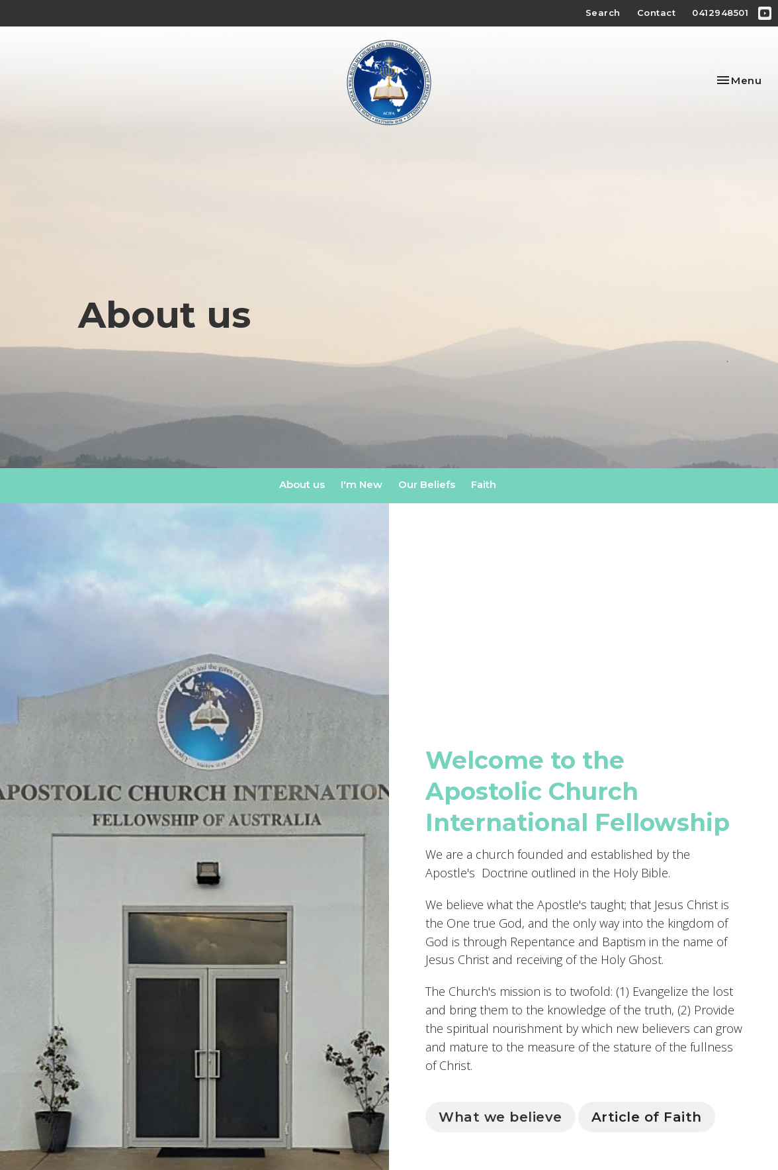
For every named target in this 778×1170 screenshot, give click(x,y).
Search (603, 12)
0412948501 (720, 12)
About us (302, 484)
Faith (483, 484)
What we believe (500, 1117)
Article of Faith (646, 1117)
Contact (656, 12)
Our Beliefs (426, 484)
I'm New (361, 484)
